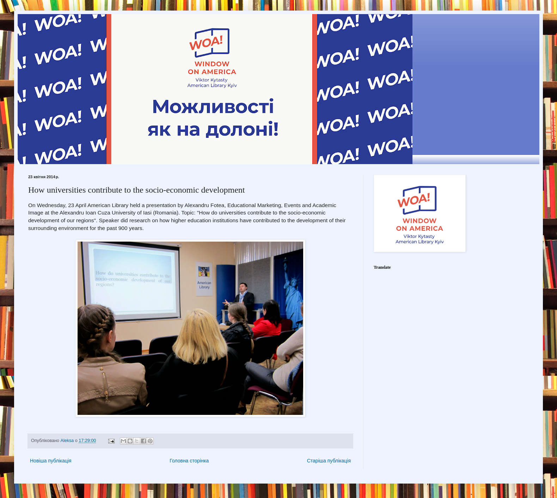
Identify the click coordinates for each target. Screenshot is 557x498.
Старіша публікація (329, 460)
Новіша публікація (51, 460)
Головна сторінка (189, 460)
